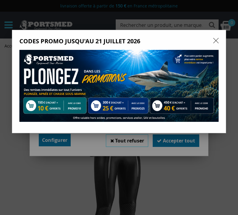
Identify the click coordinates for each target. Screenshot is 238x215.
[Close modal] (216, 40)
